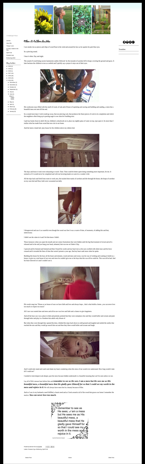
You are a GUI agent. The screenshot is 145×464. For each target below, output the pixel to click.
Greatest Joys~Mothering (35, 449)
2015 (9, 78)
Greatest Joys (10, 55)
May (11, 102)
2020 (9, 66)
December (13, 82)
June (11, 94)
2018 (9, 71)
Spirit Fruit (45, 449)
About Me (9, 43)
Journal (8, 40)
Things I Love (10, 46)
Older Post (111, 457)
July (11, 91)
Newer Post (28, 457)
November (13, 84)
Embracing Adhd (10, 58)
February (12, 109)
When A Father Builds (11, 97)
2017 (9, 73)
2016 (9, 75)
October (12, 87)
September (13, 89)
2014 (9, 80)
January (12, 111)
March (11, 106)
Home (70, 457)
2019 (9, 68)
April (11, 104)
